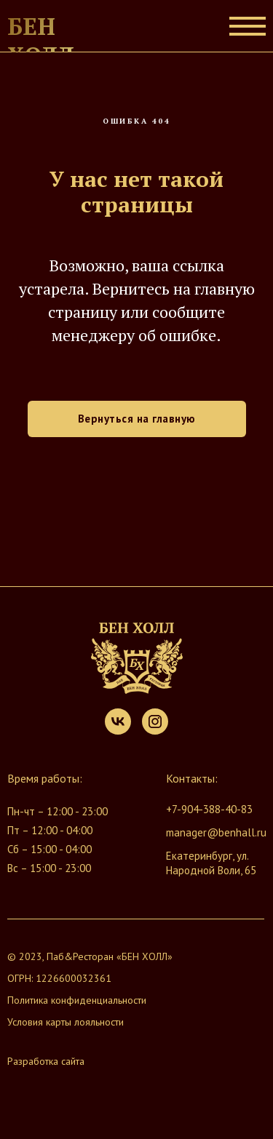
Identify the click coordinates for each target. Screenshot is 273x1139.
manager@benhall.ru (216, 832)
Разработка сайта (45, 1061)
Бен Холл (40, 41)
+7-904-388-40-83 (209, 809)
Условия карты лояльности (65, 1021)
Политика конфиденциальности (76, 1000)
